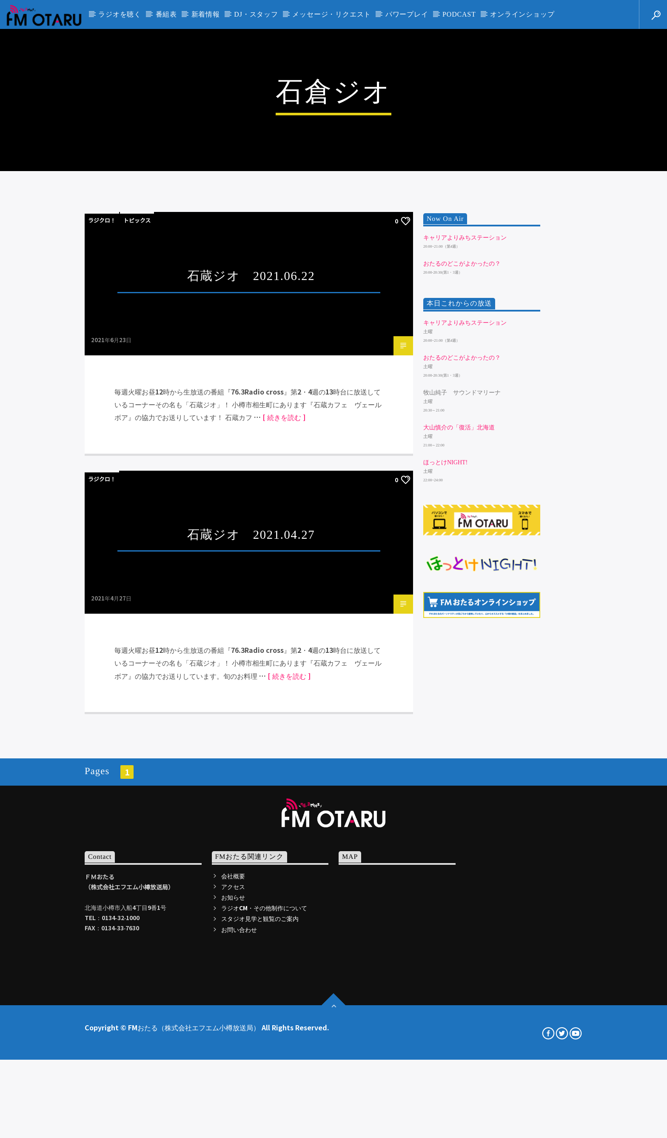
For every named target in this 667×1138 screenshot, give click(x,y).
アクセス (233, 1118)
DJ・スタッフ (256, 14)
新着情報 (205, 14)
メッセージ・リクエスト (331, 14)
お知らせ (233, 1128)
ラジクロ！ (102, 452)
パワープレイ (406, 14)
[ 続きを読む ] (283, 649)
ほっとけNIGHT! (445, 694)
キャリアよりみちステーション (465, 469)
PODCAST (459, 14)
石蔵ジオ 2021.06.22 (251, 508)
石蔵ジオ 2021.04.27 (251, 766)
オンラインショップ (522, 14)
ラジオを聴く (119, 14)
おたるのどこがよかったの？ (462, 495)
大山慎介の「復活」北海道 (459, 659)
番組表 (166, 14)
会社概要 (233, 1107)
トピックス (137, 452)
